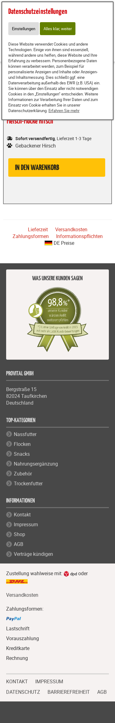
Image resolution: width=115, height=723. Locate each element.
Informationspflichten (79, 236)
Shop (19, 534)
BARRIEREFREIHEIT (69, 691)
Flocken (22, 444)
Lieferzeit (38, 229)
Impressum (26, 524)
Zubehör (23, 473)
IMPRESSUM (49, 681)
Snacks (22, 453)
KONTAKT (17, 681)
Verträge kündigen (33, 554)
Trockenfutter (28, 483)
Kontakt (22, 514)
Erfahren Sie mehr (63, 110)
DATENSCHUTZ (23, 691)
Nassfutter (25, 434)
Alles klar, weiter (58, 28)
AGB (18, 544)
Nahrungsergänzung (36, 463)
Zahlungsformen (31, 236)
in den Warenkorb (37, 168)
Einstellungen (23, 28)
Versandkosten (71, 229)
